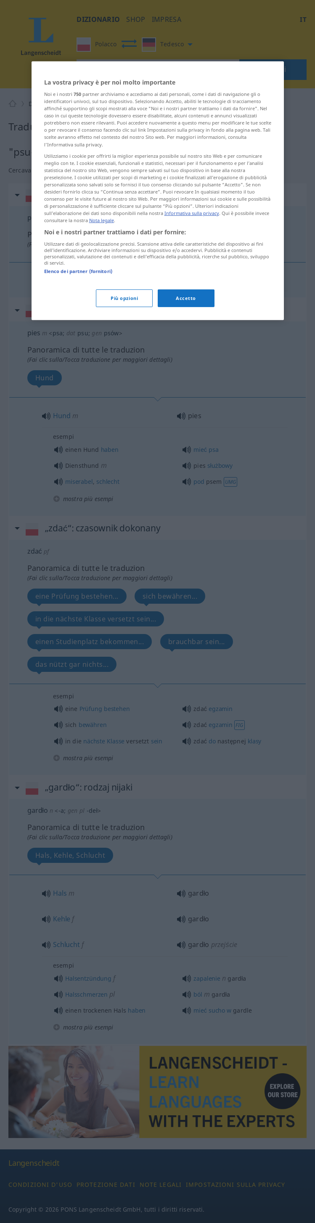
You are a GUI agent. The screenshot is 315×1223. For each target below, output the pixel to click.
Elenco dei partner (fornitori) (78, 321)
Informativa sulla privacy (191, 263)
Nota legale (101, 270)
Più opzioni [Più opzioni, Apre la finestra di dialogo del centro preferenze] (124, 348)
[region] (158, 240)
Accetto (186, 348)
